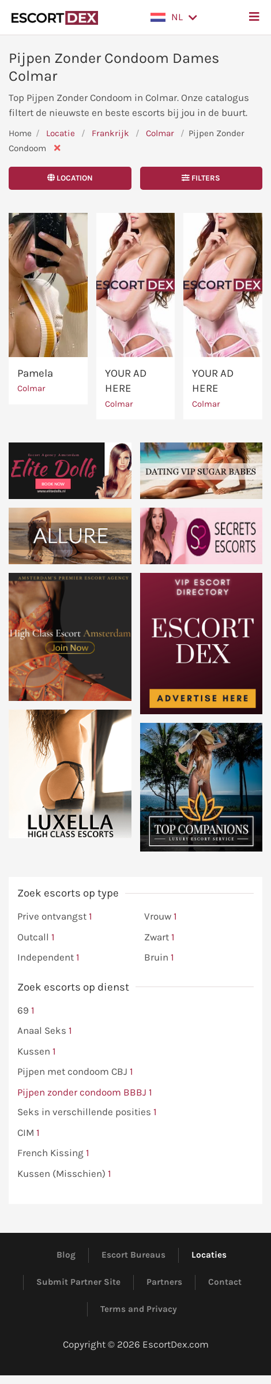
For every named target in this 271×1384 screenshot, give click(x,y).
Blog (66, 1255)
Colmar (161, 133)
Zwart (159, 937)
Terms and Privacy (138, 1309)
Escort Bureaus (133, 1255)
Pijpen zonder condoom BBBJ (84, 1092)
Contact (225, 1282)
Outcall (36, 937)
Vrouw (160, 916)
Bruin (159, 957)
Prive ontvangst (54, 916)
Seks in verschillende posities (87, 1112)
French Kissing (53, 1153)
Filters (201, 178)
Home (20, 133)
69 (26, 1010)
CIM (28, 1133)
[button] (173, 17)
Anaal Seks (44, 1030)
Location (70, 178)
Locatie (60, 133)
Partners (164, 1282)
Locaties (209, 1255)
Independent (48, 957)
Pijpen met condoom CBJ (75, 1071)
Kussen (36, 1051)
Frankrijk (110, 133)
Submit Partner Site (78, 1282)
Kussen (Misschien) (64, 1174)
